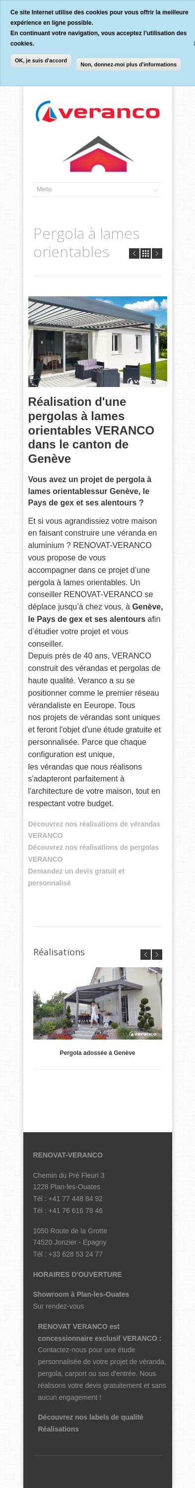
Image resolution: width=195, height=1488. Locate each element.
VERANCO (141, 1338)
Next (157, 253)
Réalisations (58, 1429)
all (145, 253)
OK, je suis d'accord (41, 60)
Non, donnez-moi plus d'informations (128, 64)
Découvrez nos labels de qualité (90, 1417)
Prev (134, 253)
